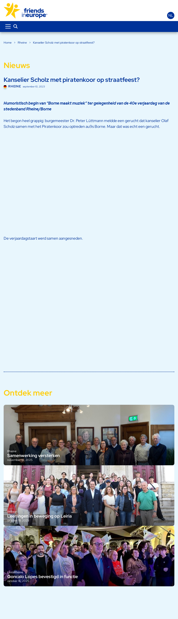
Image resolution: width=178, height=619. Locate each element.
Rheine (22, 43)
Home (8, 43)
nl (170, 15)
